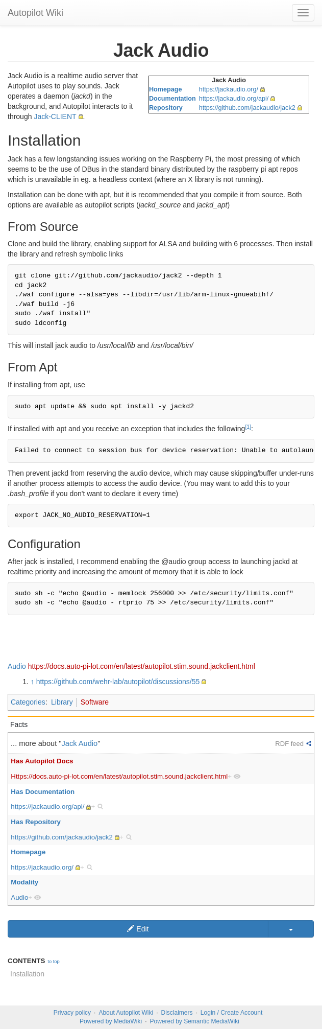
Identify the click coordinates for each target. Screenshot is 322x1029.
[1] (248, 427)
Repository (166, 107)
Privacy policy (72, 1012)
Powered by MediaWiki (111, 1021)
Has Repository (36, 822)
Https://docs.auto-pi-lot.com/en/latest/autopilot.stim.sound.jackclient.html (119, 776)
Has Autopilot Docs (42, 761)
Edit (137, 929)
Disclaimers (177, 1012)
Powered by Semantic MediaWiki (194, 1021)
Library (62, 702)
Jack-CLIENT (55, 116)
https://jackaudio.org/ (228, 89)
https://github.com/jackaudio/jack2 (247, 107)
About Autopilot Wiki (125, 1012)
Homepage (165, 89)
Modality (24, 882)
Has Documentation (43, 792)
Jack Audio (80, 743)
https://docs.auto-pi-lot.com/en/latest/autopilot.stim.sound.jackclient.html (141, 666)
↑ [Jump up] (32, 681)
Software (95, 702)
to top (53, 961)
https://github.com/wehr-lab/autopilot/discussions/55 (118, 681)
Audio (17, 666)
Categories (28, 702)
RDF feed (289, 743)
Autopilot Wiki (35, 13)
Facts (19, 724)
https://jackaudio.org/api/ (234, 98)
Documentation (172, 98)
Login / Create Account (231, 1012)
